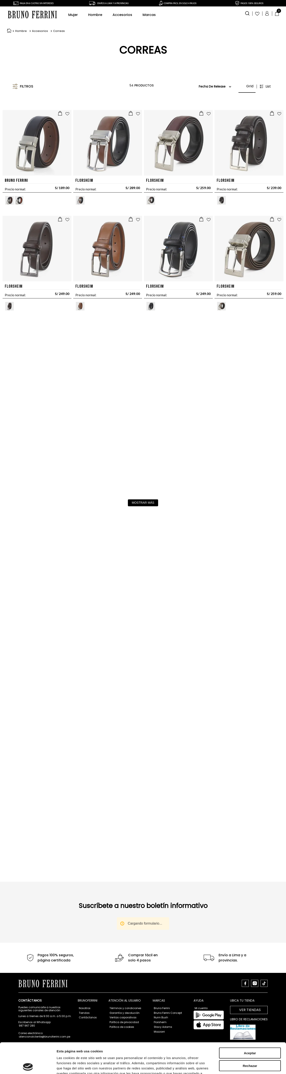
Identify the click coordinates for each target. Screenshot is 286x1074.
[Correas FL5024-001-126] (213, 140)
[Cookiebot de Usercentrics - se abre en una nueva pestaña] (28, 1018)
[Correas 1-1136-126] (213, 246)
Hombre (21, 9)
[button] (54, 65)
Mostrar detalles (233, 1018)
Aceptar (250, 975)
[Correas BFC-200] (72, 140)
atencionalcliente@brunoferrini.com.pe (44, 1036)
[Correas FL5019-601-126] (72, 246)
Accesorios (40, 9)
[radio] (262, 64)
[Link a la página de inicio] (8, 9)
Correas (59, 9)
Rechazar (250, 987)
